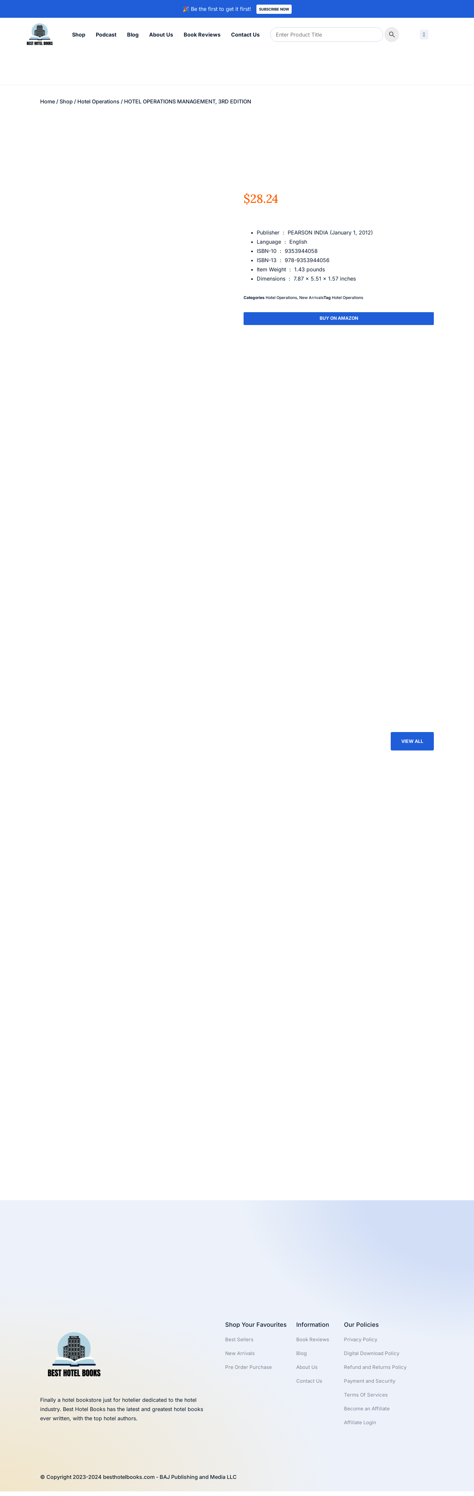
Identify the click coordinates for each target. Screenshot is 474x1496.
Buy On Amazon (339, 319)
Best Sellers (239, 1342)
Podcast (106, 34)
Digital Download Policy (374, 1357)
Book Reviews (202, 34)
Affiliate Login (361, 1429)
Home (47, 101)
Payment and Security (371, 1386)
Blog (133, 34)
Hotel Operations (98, 101)
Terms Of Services (366, 1400)
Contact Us (245, 34)
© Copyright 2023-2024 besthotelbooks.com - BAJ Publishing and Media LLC (138, 1481)
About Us (161, 34)
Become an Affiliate (368, 1415)
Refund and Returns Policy (376, 1371)
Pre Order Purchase (249, 1371)
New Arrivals (311, 297)
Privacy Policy (361, 1342)
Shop (78, 34)
